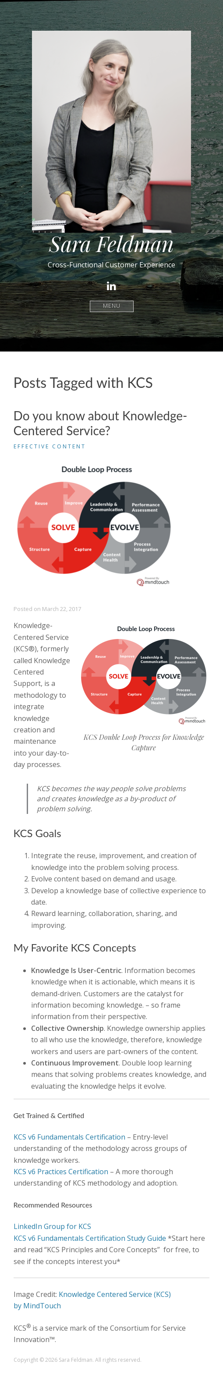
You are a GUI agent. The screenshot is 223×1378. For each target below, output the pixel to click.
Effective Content (50, 446)
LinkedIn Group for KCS (52, 1226)
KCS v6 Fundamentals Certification (69, 1137)
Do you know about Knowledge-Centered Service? (101, 423)
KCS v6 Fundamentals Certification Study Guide (90, 1238)
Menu (111, 306)
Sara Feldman (111, 243)
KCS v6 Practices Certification (61, 1171)
